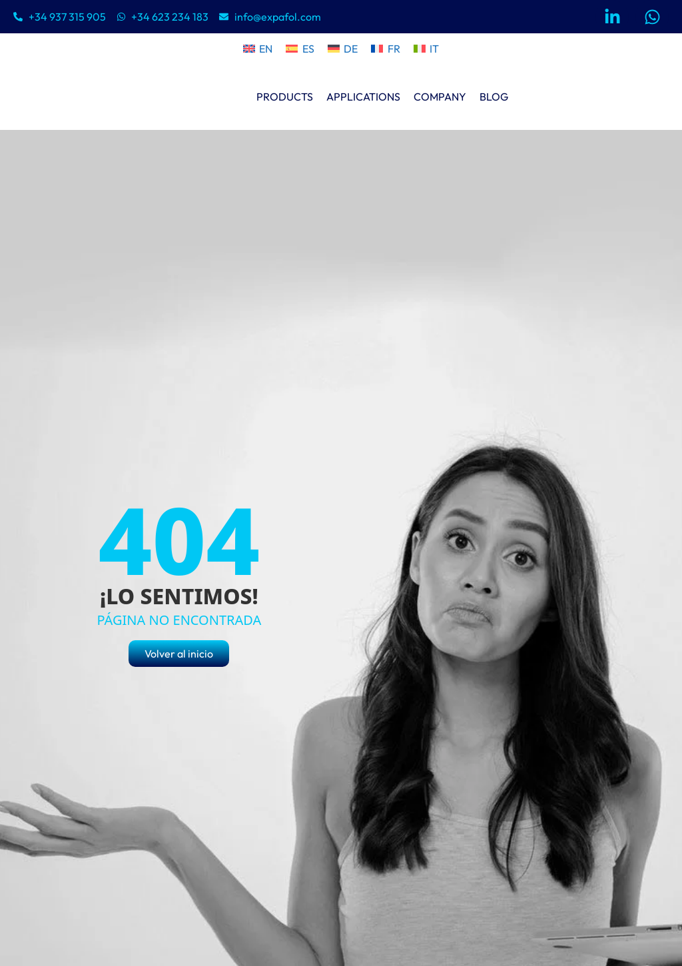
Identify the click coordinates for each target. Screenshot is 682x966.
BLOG (494, 96)
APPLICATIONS (363, 96)
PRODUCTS (284, 96)
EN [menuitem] (265, 48)
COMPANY (440, 96)
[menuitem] (257, 48)
